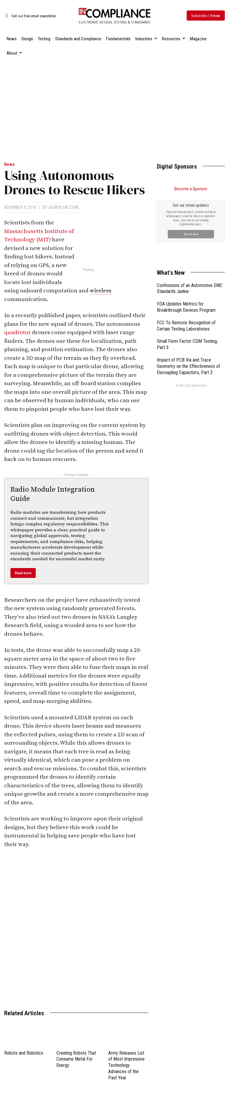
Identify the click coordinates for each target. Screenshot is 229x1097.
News (9, 164)
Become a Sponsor (190, 189)
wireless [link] (101, 290)
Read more (23, 573)
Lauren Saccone (63, 207)
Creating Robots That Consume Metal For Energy (76, 1059)
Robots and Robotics (23, 1053)
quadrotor (17, 332)
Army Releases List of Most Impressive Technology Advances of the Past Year (126, 1065)
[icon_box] (30, 16)
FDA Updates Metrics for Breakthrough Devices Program (186, 240)
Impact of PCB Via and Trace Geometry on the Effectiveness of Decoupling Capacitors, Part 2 (188, 299)
